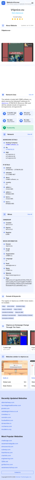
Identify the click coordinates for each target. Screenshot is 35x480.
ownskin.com (6, 417)
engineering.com (7, 458)
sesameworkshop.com (9, 467)
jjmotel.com (5, 408)
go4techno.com (7, 464)
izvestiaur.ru (5, 414)
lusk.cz (5, 378)
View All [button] (31, 94)
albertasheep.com (7, 402)
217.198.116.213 (10, 149)
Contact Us (17, 472)
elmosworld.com (7, 446)
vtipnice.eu (4, 103)
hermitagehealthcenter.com (11, 405)
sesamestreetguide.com (9, 443)
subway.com (5, 449)
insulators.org (6, 429)
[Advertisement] (17, 37)
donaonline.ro (6, 423)
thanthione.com (7, 452)
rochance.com (6, 426)
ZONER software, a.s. (12, 144)
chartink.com (6, 455)
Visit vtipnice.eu (17, 13)
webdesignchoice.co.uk (9, 411)
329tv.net (4, 461)
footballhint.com (7, 420)
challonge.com (6, 440)
